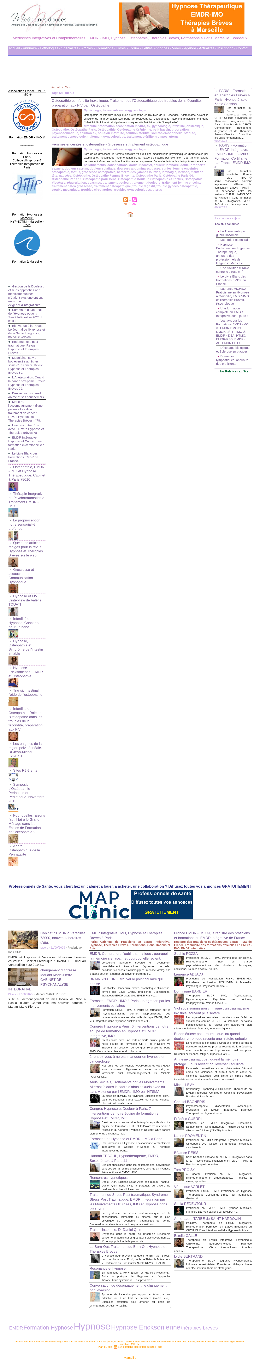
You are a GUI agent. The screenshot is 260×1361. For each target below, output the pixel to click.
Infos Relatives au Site (233, 412)
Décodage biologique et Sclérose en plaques (232, 385)
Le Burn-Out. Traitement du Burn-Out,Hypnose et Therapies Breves (121, 1228)
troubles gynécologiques (179, 191)
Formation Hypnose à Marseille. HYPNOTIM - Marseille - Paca (27, 197)
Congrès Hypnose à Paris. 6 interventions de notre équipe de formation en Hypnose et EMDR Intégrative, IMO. (128, 979)
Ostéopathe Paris (195, 129)
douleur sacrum (189, 171)
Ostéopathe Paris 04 (116, 181)
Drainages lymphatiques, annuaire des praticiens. (226, 399)
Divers (44, 879)
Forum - (135, 48)
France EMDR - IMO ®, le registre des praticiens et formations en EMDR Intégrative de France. (209, 870)
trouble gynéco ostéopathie (83, 191)
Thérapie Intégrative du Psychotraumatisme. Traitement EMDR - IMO (26, 474)
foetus (176, 174)
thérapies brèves (124, 1312)
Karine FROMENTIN (193, 1109)
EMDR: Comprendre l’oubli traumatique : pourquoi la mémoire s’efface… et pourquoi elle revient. (129, 890)
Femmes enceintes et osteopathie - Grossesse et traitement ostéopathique (120, 147)
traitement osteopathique (175, 188)
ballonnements (62, 171)
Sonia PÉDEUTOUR (193, 1180)
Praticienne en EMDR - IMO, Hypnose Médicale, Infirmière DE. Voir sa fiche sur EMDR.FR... (219, 1188)
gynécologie (124, 129)
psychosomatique (151, 133)
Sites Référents (24, 715)
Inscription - (226, 48)
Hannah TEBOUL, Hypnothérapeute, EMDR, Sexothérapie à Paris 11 (123, 1126)
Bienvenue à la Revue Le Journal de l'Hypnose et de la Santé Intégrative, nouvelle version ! (26, 304)
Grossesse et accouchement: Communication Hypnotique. (20, 543)
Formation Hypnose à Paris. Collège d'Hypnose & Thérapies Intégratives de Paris (27, 147)
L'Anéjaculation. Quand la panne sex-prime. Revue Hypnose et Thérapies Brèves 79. (27, 357)
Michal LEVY (186, 1050)
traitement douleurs (65, 188)
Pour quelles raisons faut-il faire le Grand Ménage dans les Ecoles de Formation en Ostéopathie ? (26, 762)
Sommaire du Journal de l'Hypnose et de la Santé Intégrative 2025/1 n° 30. (26, 286)
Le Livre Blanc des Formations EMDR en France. (24, 435)
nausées (164, 178)
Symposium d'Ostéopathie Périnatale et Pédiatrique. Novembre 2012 (26, 734)
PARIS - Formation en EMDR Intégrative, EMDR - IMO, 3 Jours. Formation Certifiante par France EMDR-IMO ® (232, 164)
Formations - (106, 48)
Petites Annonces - (156, 48)
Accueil (56, 87)
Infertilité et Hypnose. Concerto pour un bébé (26, 586)
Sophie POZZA (188, 890)
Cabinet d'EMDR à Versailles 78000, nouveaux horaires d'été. (62, 870)
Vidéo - (177, 48)
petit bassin (112, 133)
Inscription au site (142, 1329)
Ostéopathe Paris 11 (145, 181)
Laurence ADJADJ (191, 911)
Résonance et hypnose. (111, 1252)
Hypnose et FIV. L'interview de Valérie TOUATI (24, 566)
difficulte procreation (66, 129)
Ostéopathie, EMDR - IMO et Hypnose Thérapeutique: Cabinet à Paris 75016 (26, 451)
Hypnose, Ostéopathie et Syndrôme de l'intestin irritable (24, 607)
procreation (129, 133)
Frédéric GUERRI (190, 1088)
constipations (83, 171)
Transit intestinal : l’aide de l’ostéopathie (24, 649)
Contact (242, 48)
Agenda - (191, 48)
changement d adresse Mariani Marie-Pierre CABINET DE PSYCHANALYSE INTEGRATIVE (45, 911)
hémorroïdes (78, 178)
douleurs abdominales (92, 174)
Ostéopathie (60, 133)
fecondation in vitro (95, 129)
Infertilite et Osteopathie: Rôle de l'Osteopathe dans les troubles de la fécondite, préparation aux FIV (26, 673)
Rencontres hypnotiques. (112, 1150)
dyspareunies (119, 174)
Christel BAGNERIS (192, 1071)
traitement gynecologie (134, 136)
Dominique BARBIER (193, 931)
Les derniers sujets (229, 230)
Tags (69, 87)
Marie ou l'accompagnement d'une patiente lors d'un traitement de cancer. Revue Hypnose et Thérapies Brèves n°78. (26, 389)
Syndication (126, 1329)
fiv (112, 129)
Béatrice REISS (188, 1126)
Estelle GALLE (187, 1223)
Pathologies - (50, 48)
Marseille (130, 1340)
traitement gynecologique (169, 136)
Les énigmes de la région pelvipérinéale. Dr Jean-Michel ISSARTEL (26, 697)
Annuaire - (31, 48)
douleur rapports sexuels (159, 171)
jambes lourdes (99, 178)
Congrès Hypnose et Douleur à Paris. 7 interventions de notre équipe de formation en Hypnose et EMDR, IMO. (128, 1073)
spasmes (171, 184)
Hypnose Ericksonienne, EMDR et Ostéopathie (26, 630)
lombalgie (118, 178)
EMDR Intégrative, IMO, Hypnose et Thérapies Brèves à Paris (123, 867)
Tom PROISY (186, 1146)
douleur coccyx (105, 171)
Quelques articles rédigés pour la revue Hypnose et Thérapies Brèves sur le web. (24, 518)
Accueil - (15, 48)
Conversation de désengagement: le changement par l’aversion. (123, 1275)
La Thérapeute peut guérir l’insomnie (232, 248)
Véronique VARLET (192, 1163)
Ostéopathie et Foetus (97, 184)
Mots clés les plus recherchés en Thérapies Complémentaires (135, 1346)
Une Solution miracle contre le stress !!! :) (228, 294)
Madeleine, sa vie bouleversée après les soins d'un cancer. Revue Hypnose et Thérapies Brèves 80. (26, 340)
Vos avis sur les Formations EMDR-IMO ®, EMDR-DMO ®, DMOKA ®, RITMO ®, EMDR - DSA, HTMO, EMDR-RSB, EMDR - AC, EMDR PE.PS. (232, 364)
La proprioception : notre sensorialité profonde (24, 495)
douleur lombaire (129, 171)
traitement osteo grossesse (137, 188)
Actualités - (208, 48)
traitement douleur (191, 184)
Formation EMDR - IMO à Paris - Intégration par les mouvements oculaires (127, 947)
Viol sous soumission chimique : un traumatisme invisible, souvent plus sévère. (206, 953)
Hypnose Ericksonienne (92, 1312)
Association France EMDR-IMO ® (27, 89)
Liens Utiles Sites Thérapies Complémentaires (84, 1346)
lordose (132, 178)
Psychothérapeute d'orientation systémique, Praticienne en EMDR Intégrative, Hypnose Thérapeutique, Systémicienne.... (219, 1079)
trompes (69, 139)
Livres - (122, 48)
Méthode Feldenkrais (224, 257)
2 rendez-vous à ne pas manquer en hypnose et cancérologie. (123, 1010)
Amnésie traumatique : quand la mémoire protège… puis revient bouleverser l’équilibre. (212, 1021)
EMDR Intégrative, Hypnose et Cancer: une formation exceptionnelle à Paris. (26, 421)
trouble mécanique (116, 191)
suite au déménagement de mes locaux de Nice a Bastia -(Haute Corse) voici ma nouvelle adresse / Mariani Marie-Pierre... (47, 934)
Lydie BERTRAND (191, 1247)
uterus (81, 139)
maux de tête (148, 178)
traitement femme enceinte (98, 188)
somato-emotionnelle (90, 136)
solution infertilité (194, 133)
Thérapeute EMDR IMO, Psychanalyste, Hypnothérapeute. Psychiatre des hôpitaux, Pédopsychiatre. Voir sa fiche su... (219, 939)
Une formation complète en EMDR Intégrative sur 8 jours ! (233, 342)
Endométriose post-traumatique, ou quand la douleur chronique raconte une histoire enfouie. (213, 987)
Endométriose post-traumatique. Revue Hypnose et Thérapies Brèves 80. (24, 322)
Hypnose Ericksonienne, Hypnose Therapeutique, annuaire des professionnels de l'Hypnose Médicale (230, 275)
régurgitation (154, 184)
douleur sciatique (64, 174)
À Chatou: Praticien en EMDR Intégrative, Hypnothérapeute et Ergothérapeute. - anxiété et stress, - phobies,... (219, 1154)
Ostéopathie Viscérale (129, 184)
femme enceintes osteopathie (150, 174)
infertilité (140, 129)
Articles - (88, 48)
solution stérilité (63, 136)
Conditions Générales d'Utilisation (181, 1346)
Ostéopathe (173, 129)
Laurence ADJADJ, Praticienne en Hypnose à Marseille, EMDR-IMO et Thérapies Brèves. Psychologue (232, 325)
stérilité (111, 136)
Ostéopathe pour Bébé (176, 181)
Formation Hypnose (33, 1312)
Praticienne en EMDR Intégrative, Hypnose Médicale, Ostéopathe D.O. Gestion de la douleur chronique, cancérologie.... (219, 1116)
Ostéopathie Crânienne (86, 133)
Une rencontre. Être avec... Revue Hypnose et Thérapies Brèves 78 (25, 407)
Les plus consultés (229, 238)
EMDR (13, 1312)
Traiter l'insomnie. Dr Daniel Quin (120, 1205)
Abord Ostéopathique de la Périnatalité (26, 784)
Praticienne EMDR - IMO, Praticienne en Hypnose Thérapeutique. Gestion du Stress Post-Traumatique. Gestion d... (219, 1171)
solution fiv (172, 133)
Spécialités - (71, 48)
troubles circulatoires (145, 191)
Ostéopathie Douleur (66, 184)
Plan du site (108, 1329)
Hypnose (59, 1311)
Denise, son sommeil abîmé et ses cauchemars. (25, 371)
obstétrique (156, 129)
